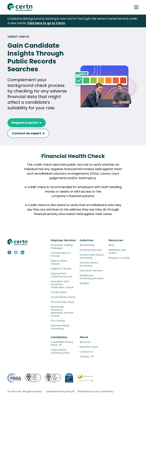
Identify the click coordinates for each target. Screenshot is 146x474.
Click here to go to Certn (46, 23)
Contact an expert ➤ (28, 133)
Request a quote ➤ (27, 123)
